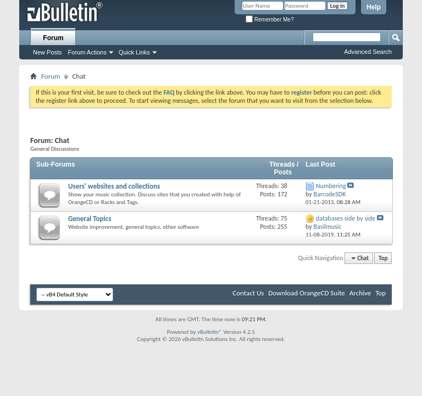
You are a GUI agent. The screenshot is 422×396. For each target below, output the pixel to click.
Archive (360, 293)
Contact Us (248, 293)
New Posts (47, 52)
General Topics (89, 219)
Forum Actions (87, 52)
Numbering (331, 186)
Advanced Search (368, 51)
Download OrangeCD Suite (306, 293)
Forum (53, 38)
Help (374, 7)
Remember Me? (269, 19)
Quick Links (134, 52)
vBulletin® (209, 332)
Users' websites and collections (114, 186)
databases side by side (345, 218)
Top (383, 258)
